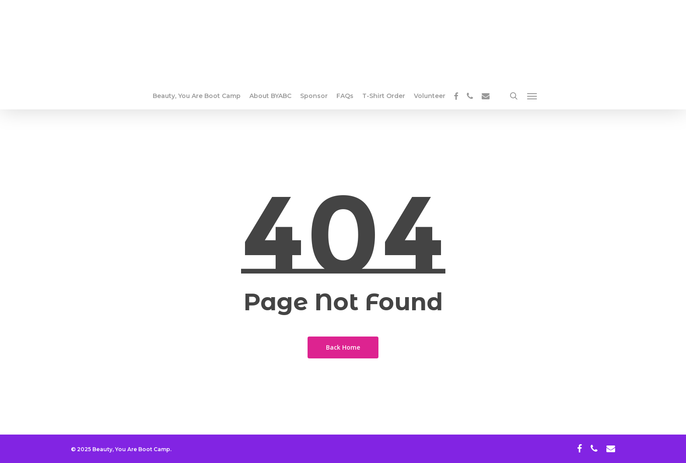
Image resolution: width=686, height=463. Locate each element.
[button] (532, 95)
